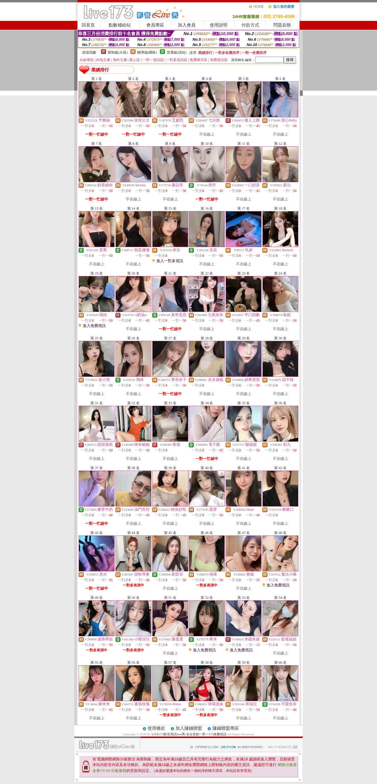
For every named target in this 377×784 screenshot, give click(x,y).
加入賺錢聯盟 (189, 728)
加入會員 (187, 25)
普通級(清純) (177, 52)
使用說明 (218, 25)
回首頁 (88, 25)
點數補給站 (120, 25)
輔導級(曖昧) (147, 52)
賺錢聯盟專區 (225, 728)
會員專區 (155, 25)
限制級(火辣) (118, 52)
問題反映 (282, 25)
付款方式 (250, 25)
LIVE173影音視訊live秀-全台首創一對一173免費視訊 (189, 734)
